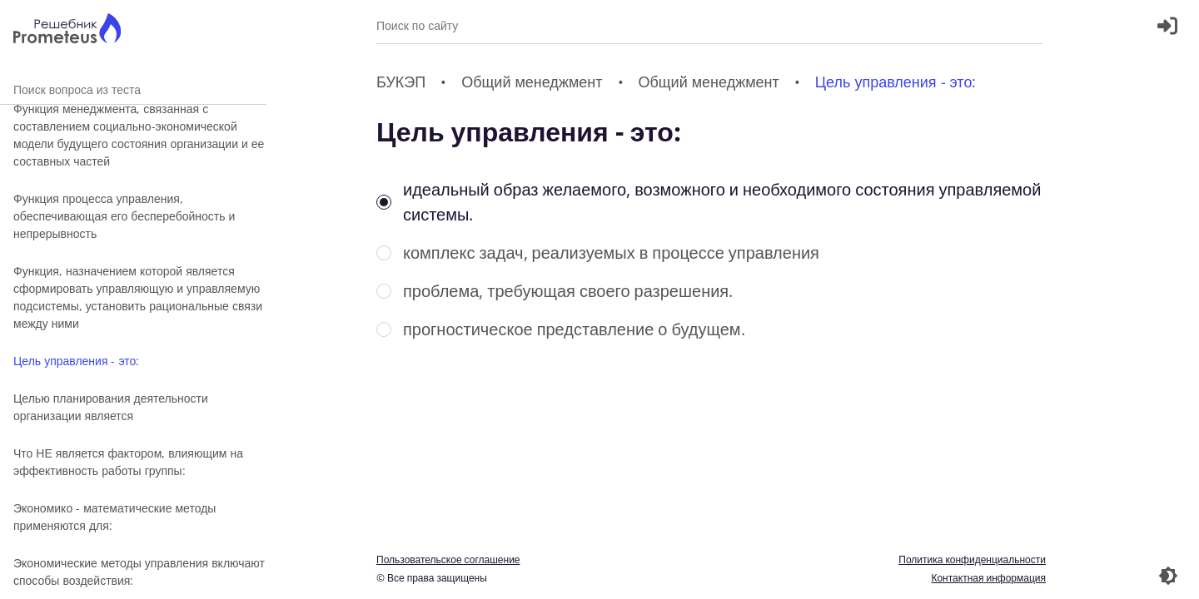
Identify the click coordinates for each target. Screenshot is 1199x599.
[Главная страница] (67, 30)
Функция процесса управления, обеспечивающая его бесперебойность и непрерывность (124, 216)
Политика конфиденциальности (972, 559)
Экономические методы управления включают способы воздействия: (139, 571)
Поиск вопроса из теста (133, 89)
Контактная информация (988, 578)
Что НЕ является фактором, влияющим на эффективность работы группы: (128, 461)
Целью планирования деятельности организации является (110, 406)
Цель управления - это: (76, 361)
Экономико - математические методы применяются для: (114, 516)
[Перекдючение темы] (1168, 576)
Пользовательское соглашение (448, 559)
